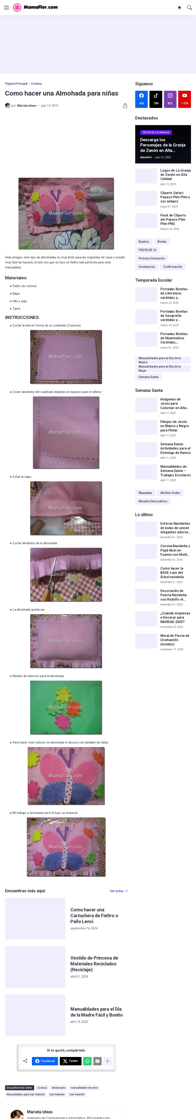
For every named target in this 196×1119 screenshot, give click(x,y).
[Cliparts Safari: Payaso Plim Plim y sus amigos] (146, 198)
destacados (59, 1087)
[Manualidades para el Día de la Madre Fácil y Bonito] (35, 1015)
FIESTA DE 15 (147, 250)
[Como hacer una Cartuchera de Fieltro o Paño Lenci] (35, 918)
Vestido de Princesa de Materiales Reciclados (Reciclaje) (94, 963)
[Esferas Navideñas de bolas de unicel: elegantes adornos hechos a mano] (146, 529)
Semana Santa (148, 377)
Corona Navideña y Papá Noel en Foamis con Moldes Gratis (175, 550)
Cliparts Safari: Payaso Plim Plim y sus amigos (175, 197)
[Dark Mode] (179, 7)
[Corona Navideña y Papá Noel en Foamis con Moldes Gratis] (146, 551)
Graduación (147, 266)
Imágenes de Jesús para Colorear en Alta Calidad (173, 403)
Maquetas (145, 493)
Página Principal (16, 83)
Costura (36, 83)
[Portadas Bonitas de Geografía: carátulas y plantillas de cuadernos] (146, 317)
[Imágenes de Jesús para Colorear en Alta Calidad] (146, 404)
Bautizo (144, 241)
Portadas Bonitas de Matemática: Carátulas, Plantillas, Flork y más (174, 338)
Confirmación (172, 266)
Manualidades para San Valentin (26, 1094)
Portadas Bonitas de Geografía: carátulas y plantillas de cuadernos (174, 316)
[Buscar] (189, 7)
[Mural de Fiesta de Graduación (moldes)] (146, 641)
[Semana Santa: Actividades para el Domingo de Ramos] (146, 449)
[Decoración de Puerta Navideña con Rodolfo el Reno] (146, 596)
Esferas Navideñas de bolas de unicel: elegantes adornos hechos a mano (175, 528)
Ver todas (116, 891)
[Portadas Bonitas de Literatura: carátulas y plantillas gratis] (146, 294)
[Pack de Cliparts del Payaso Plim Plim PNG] (146, 220)
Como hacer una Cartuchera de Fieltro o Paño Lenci (94, 915)
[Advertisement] (98, 44)
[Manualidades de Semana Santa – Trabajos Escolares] (146, 472)
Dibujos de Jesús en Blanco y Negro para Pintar (174, 426)
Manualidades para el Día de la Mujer (160, 368)
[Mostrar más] (107, 1061)
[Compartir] (123, 105)
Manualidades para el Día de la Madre (160, 360)
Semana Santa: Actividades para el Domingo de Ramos (175, 448)
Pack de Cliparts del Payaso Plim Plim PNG (173, 219)
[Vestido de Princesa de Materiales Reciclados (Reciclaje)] (35, 967)
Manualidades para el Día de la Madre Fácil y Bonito (96, 1012)
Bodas (161, 241)
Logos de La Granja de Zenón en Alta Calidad (175, 174)
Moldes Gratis (170, 493)
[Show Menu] (6, 7)
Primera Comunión (152, 258)
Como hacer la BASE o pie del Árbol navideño (172, 572)
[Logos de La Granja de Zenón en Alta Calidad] (146, 176)
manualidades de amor (84, 1087)
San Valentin (57, 1094)
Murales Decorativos (153, 501)
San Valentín (77, 1094)
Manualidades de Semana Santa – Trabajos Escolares (175, 471)
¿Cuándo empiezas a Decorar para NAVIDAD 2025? (175, 617)
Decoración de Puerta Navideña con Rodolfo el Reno (173, 595)
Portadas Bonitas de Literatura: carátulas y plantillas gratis (174, 293)
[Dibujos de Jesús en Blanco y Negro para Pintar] (146, 427)
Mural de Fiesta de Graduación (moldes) (175, 640)
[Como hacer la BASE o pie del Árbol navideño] (146, 574)
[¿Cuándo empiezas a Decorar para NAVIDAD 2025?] (146, 618)
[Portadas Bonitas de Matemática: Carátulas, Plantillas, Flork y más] (146, 339)
